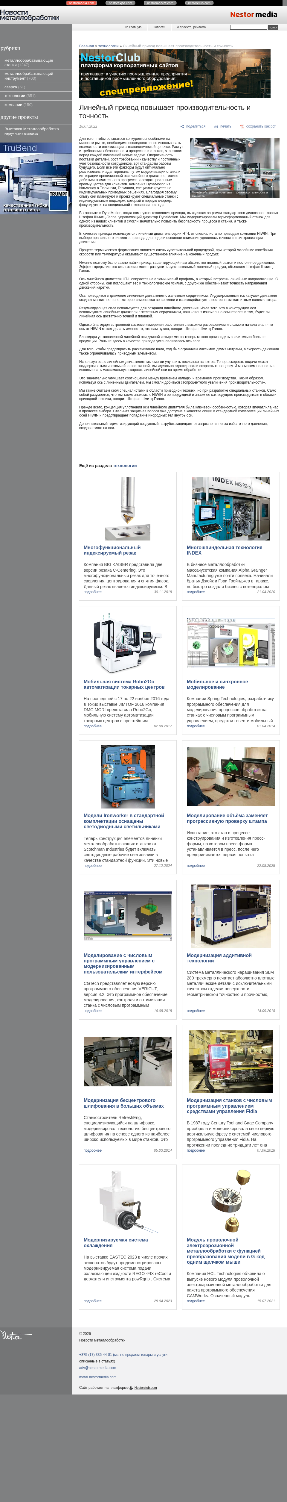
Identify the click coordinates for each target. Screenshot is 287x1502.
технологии (20, 95)
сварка (14, 87)
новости (159, 27)
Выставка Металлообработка (31, 131)
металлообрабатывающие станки (28, 62)
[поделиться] (193, 126)
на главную (133, 27)
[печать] (223, 126)
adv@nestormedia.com (97, 1368)
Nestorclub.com (146, 1387)
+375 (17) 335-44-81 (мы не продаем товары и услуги (123, 1355)
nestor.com (81, 3)
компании (18, 104)
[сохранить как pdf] (258, 126)
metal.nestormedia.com (98, 1377)
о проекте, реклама (191, 27)
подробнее (93, 592)
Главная (86, 46)
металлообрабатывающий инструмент (28, 75)
